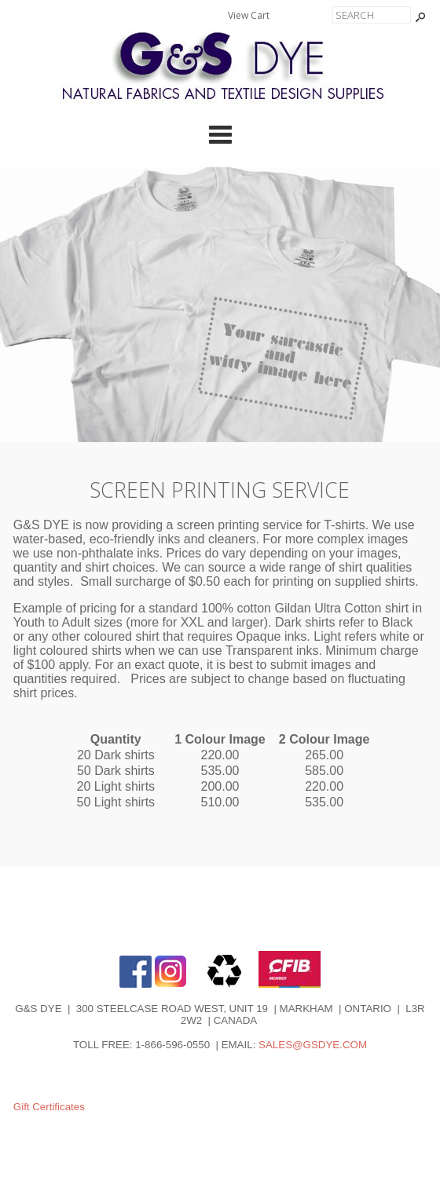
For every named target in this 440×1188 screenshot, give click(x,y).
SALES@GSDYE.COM (312, 1045)
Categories (220, 134)
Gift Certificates (49, 1107)
